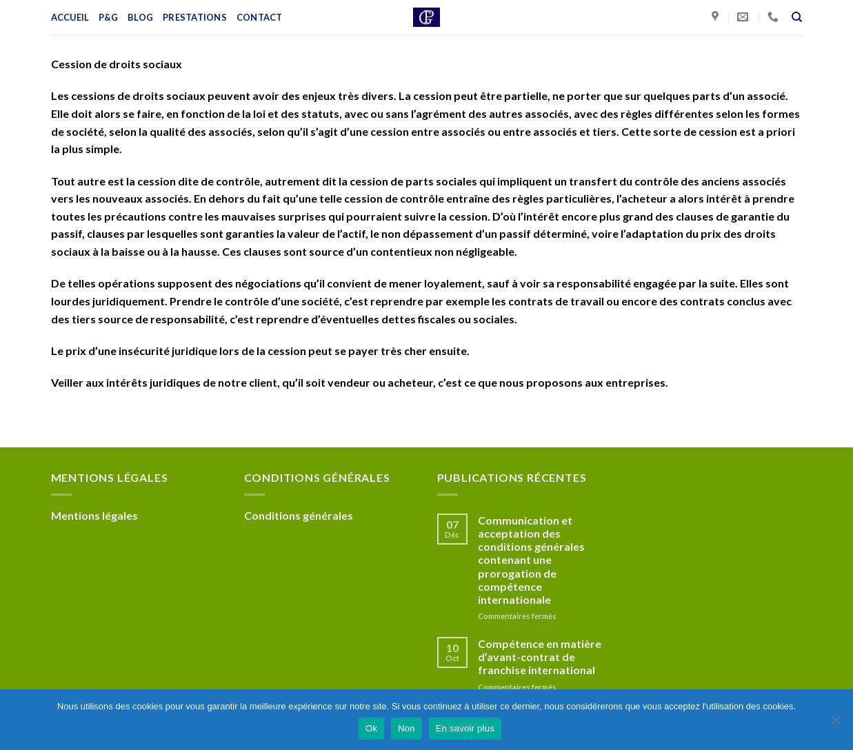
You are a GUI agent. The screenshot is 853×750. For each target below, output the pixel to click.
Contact (260, 17)
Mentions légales (94, 515)
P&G (108, 17)
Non (406, 728)
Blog (140, 17)
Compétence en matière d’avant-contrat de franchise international (539, 656)
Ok (371, 728)
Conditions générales (298, 515)
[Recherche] (797, 17)
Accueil (70, 17)
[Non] (836, 724)
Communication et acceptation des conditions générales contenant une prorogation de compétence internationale (531, 560)
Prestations (195, 17)
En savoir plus (465, 728)
